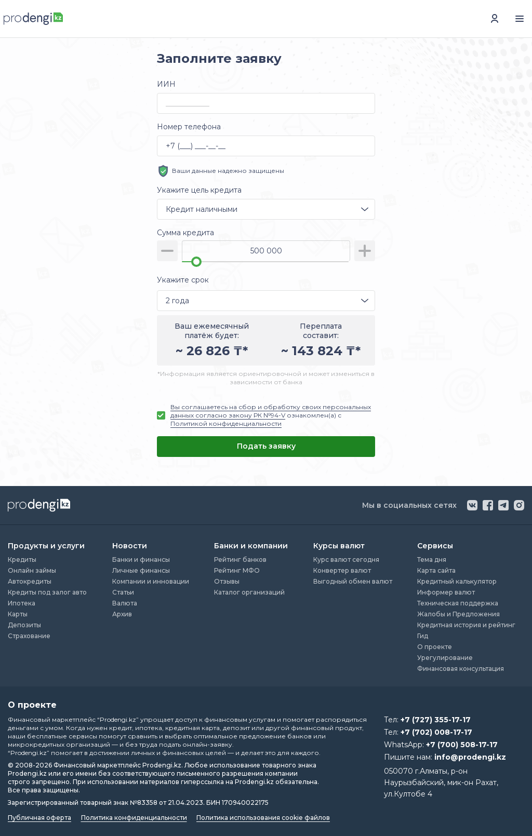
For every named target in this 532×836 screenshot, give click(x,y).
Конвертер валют (342, 570)
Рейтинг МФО (237, 570)
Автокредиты (29, 581)
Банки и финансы (141, 559)
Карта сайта (436, 570)
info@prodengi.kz (470, 757)
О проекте (434, 647)
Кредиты (22, 559)
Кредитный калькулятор (457, 581)
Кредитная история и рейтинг (466, 625)
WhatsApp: (441, 744)
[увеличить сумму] (364, 250)
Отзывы (227, 581)
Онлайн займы (32, 570)
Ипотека (21, 603)
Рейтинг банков (240, 559)
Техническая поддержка (457, 603)
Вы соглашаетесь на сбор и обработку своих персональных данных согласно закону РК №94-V (270, 411)
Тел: (427, 720)
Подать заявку (266, 446)
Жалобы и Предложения (458, 614)
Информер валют (446, 592)
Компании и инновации (150, 581)
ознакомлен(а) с (270, 415)
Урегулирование (445, 658)
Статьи (123, 592)
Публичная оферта (39, 817)
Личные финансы (141, 570)
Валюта (124, 603)
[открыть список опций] (364, 209)
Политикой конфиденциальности (226, 423)
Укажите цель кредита (199, 190)
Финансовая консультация (460, 668)
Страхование (29, 636)
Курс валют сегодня (346, 559)
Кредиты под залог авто (47, 592)
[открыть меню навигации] (519, 18)
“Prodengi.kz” (118, 719)
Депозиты (24, 625)
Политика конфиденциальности (134, 817)
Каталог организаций (249, 592)
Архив (122, 614)
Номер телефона (189, 126)
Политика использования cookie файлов (263, 817)
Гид (422, 636)
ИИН (166, 84)
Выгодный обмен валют (352, 581)
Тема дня (431, 559)
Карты (18, 614)
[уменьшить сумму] (167, 250)
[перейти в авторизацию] (494, 18)
